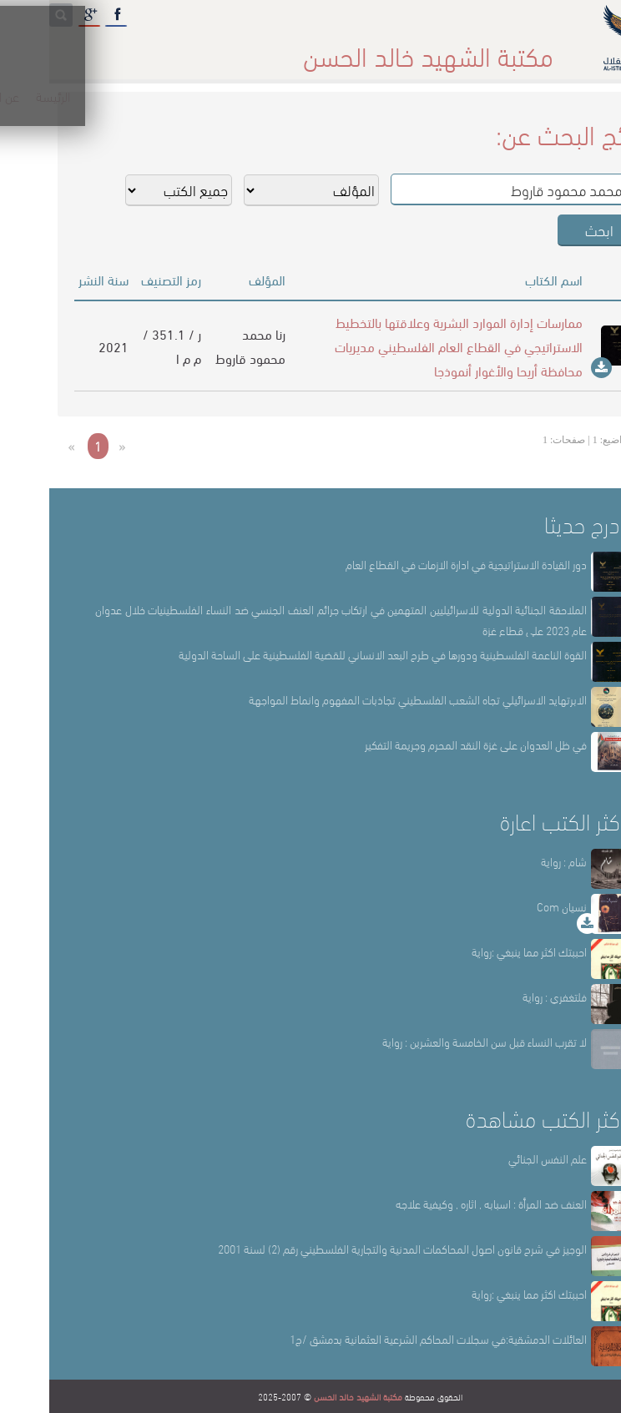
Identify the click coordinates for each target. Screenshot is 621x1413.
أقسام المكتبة (352, 50)
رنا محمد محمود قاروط (201, 345)
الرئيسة (505, 50)
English (33, 50)
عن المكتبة (437, 50)
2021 (64, 346)
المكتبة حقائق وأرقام (242, 50)
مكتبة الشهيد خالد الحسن (309, 1396)
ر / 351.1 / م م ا (122, 345)
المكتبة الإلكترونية (122, 50)
